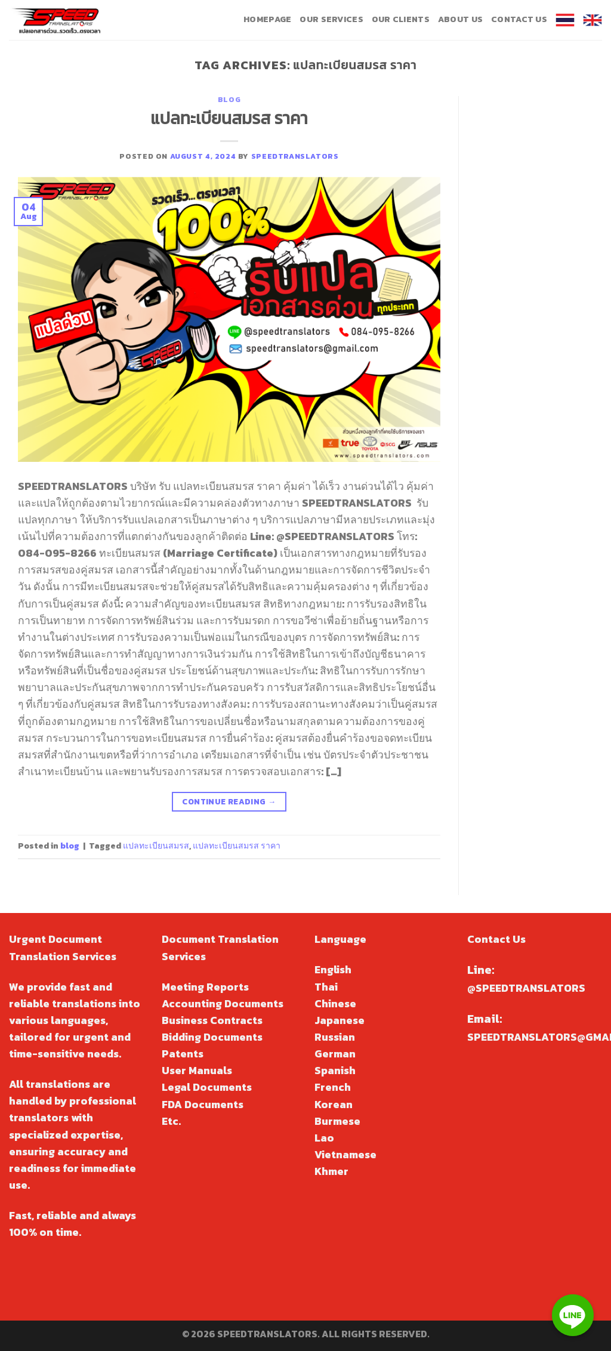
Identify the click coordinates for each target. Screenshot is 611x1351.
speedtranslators (295, 156)
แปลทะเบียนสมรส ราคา (228, 118)
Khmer (331, 1171)
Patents (182, 1054)
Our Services (331, 19)
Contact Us (519, 19)
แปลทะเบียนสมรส (156, 846)
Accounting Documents (222, 1003)
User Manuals (197, 1070)
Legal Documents (207, 1087)
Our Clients (401, 19)
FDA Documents (202, 1104)
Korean (333, 1104)
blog (229, 99)
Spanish (335, 1070)
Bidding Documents (212, 1037)
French (332, 1087)
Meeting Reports (205, 987)
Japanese (339, 1020)
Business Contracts (212, 1020)
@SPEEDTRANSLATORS (526, 988)
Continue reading (229, 801)
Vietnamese (345, 1154)
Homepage (267, 19)
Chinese (335, 1003)
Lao (324, 1138)
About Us (460, 19)
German (335, 1054)
